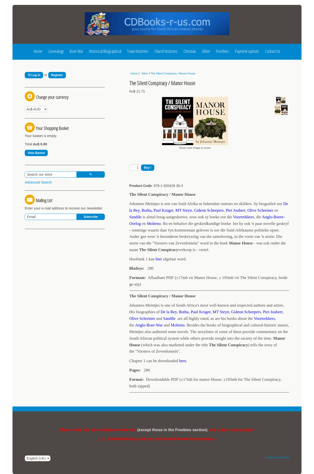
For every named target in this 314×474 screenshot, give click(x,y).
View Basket (36, 153)
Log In (34, 75)
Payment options (247, 51)
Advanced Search (38, 182)
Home (38, 51)
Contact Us (272, 51)
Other (206, 51)
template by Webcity (277, 457)
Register (57, 75)
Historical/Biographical (105, 51)
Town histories (137, 51)
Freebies (222, 51)
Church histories (166, 51)
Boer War (76, 51)
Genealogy (56, 51)
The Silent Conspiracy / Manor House (173, 73)
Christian (189, 51)
